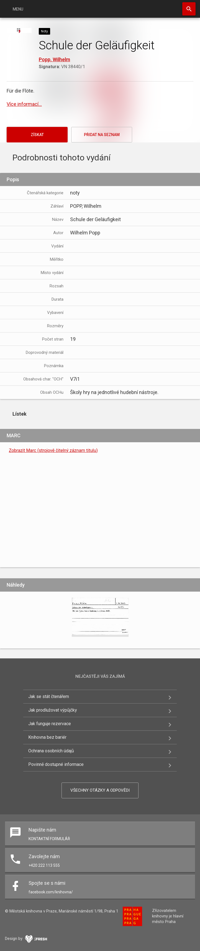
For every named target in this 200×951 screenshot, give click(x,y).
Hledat (189, 9)
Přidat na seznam (102, 134)
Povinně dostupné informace (56, 764)
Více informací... (24, 104)
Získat (37, 134)
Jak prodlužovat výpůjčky (52, 710)
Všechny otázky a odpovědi (100, 790)
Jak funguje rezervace (49, 723)
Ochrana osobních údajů (51, 750)
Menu (18, 9)
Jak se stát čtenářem (48, 696)
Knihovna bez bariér (47, 737)
